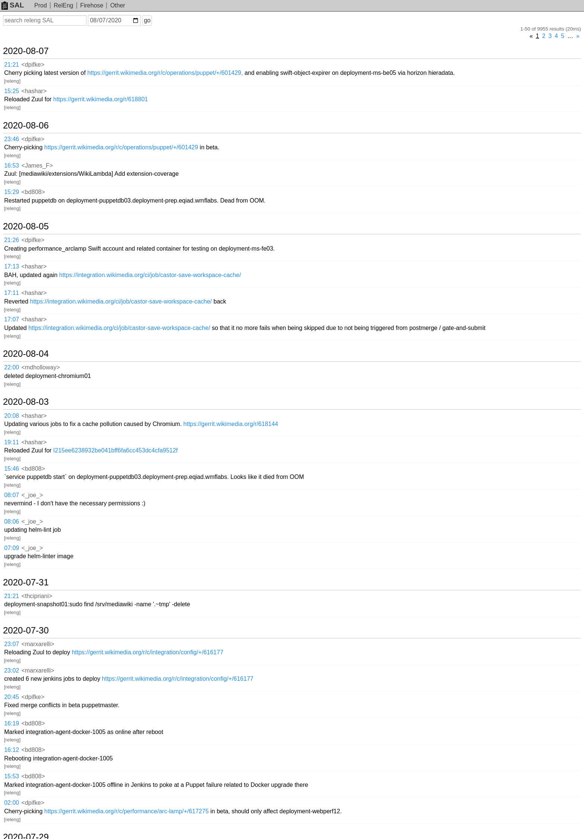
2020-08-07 (26, 51)
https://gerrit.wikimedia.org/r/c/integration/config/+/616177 (147, 652)
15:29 (11, 192)
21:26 (11, 240)
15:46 (11, 468)
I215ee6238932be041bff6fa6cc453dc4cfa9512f (115, 450)
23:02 (11, 670)
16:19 (11, 723)
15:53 (11, 776)
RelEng (63, 5)
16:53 (11, 165)
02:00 (11, 803)
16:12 (11, 750)
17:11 (11, 293)
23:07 (11, 644)
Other (117, 5)
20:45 (11, 697)
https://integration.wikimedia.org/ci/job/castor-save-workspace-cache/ (150, 275)
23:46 (11, 139)
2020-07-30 (26, 630)
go (147, 20)
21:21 (11, 64)
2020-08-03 (26, 402)
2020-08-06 (26, 125)
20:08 (11, 416)
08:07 (11, 495)
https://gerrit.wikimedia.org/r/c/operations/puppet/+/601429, (165, 73)
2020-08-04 (26, 354)
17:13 (11, 266)
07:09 (11, 548)
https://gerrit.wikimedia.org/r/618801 (100, 99)
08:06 (11, 521)
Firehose (91, 5)
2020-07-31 (26, 582)
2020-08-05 (26, 226)
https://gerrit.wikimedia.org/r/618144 (230, 424)
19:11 (11, 442)
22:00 (11, 367)
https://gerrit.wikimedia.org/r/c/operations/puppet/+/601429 (121, 147)
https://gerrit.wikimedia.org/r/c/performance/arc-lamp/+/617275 (126, 811)
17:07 (11, 319)
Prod (40, 5)
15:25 (11, 91)
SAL (12, 5)
